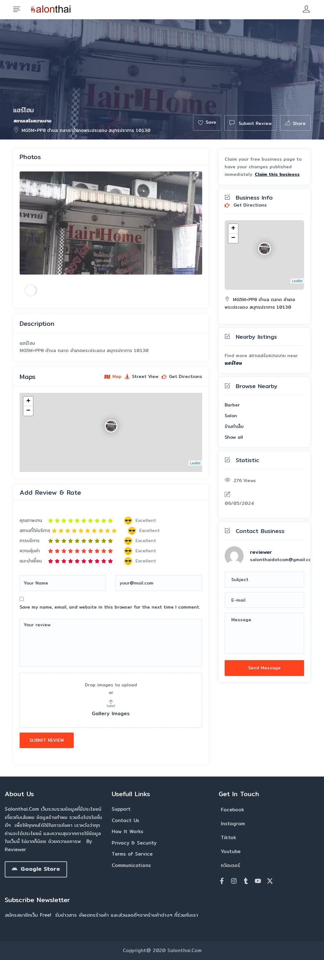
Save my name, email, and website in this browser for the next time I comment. (110, 607)
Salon (231, 415)
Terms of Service (132, 854)
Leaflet (195, 463)
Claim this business (277, 174)
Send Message (264, 667)
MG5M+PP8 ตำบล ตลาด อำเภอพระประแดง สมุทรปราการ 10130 (82, 130)
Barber (232, 404)
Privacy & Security (134, 842)
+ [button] (28, 401)
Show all (234, 437)
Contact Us (125, 820)
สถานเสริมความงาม (32, 120)
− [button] (28, 411)
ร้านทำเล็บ (234, 426)
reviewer (261, 552)
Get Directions (246, 205)
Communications (131, 865)
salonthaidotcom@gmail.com (282, 559)
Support (121, 809)
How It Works (127, 831)
